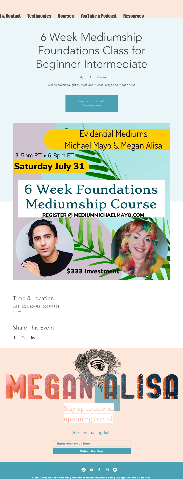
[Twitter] (115, 470)
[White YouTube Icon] (91, 470)
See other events (91, 105)
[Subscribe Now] (92, 451)
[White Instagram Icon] (107, 470)
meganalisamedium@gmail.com (92, 477)
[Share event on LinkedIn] (33, 337)
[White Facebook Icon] (99, 470)
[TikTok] (84, 470)
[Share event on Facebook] (14, 337)
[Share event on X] (24, 337)
